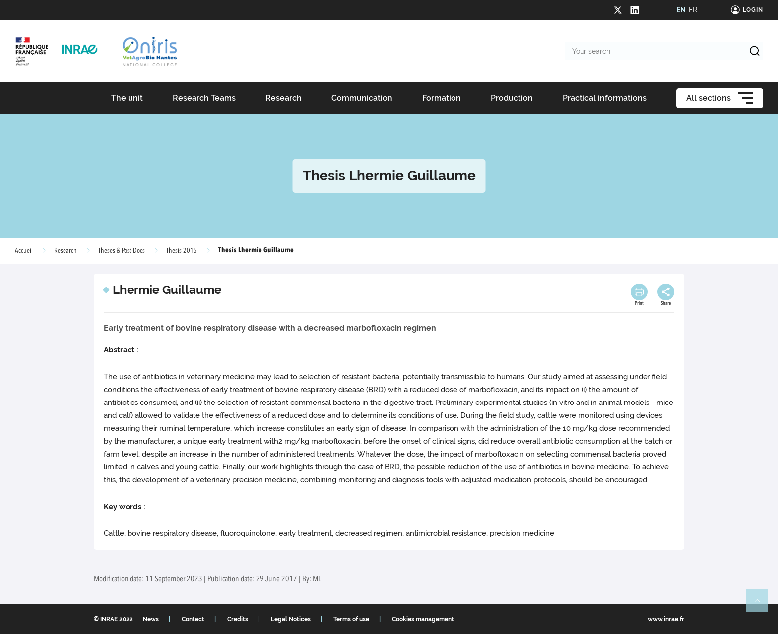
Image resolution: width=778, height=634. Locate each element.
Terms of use (351, 619)
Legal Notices (291, 619)
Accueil (24, 250)
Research (65, 250)
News (151, 619)
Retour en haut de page (761, 605)
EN (681, 10)
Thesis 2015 (181, 250)
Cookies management (423, 619)
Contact (193, 619)
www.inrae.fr (666, 619)
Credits (237, 619)
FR (693, 10)
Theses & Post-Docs (121, 250)
